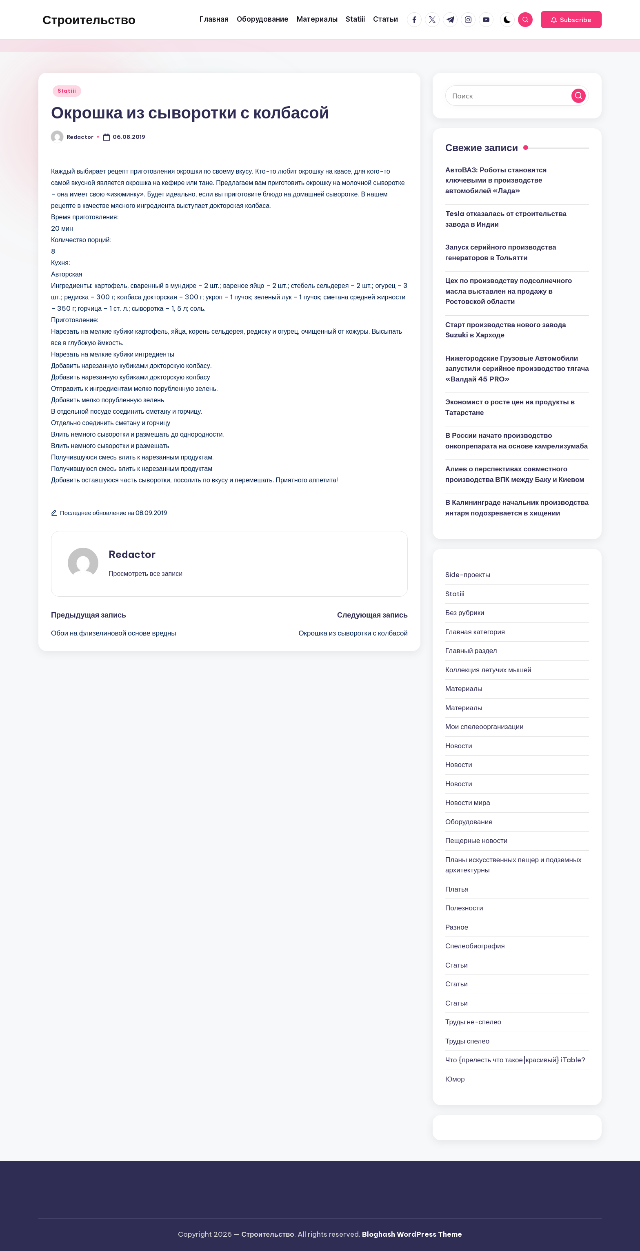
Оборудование (469, 821)
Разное (456, 927)
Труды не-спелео (473, 1021)
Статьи (456, 965)
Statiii (67, 91)
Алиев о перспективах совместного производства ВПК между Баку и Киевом (514, 474)
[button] (571, 19)
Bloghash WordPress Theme (412, 1234)
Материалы (463, 688)
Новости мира (467, 802)
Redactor (132, 554)
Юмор (455, 1079)
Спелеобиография (475, 945)
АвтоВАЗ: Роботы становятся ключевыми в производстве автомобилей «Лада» (496, 180)
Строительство (89, 19)
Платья (457, 889)
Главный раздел (471, 650)
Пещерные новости (476, 840)
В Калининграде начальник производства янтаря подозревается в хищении (517, 507)
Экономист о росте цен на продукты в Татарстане (510, 407)
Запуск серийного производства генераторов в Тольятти (500, 252)
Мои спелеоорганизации (484, 726)
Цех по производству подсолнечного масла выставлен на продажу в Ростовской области (508, 291)
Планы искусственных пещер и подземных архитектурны (513, 865)
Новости (458, 745)
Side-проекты (467, 574)
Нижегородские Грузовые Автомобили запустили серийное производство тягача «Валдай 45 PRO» (517, 369)
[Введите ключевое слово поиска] (517, 95)
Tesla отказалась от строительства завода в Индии (506, 219)
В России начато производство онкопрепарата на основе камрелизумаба (516, 440)
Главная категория (475, 631)
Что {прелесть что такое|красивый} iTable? (515, 1059)
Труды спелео (467, 1041)
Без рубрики (464, 612)
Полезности (464, 907)
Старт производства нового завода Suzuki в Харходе (505, 330)
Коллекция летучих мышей (488, 669)
